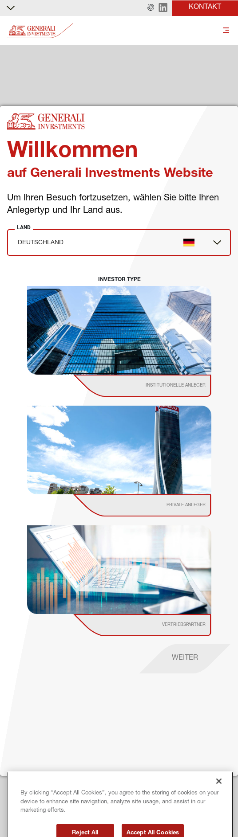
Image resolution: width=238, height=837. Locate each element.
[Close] (219, 788)
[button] (151, 8)
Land (24, 227)
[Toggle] (226, 30)
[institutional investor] (155, 385)
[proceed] (184, 658)
